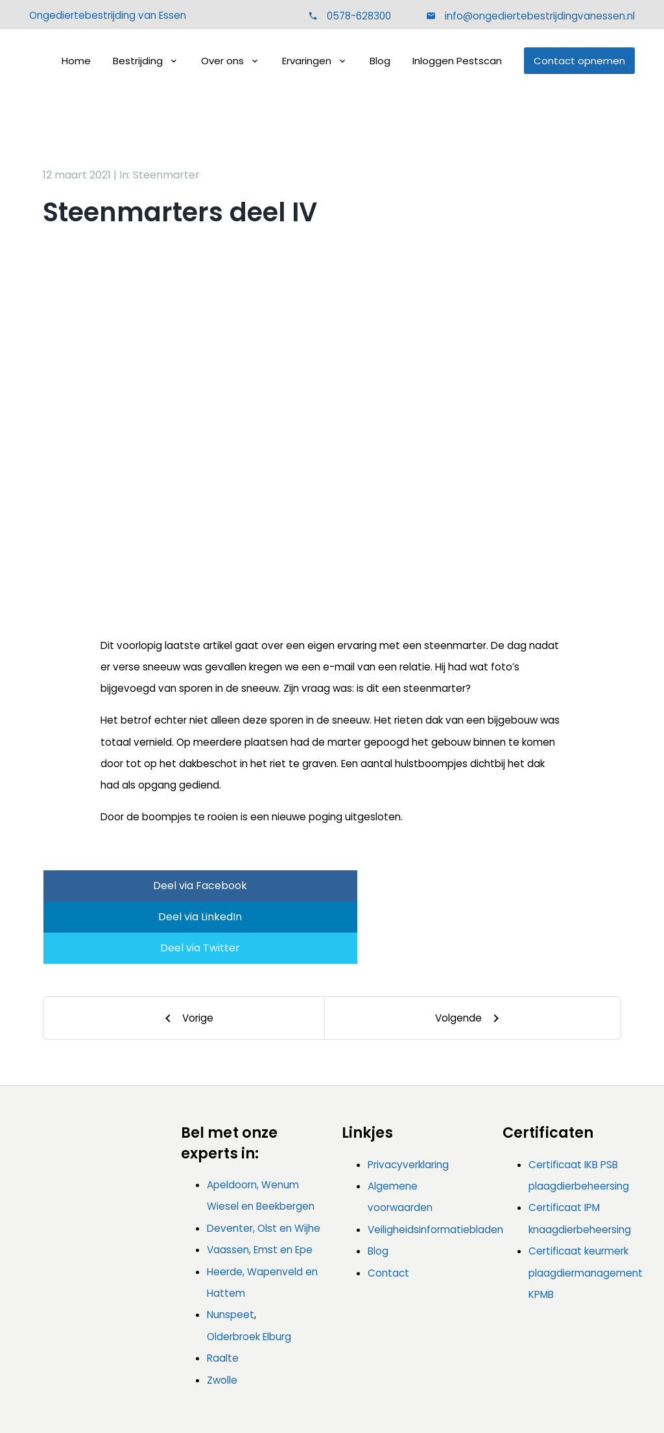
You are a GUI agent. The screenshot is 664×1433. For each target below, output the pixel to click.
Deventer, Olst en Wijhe (263, 1166)
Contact (388, 1211)
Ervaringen (306, 62)
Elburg (277, 1274)
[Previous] (184, 956)
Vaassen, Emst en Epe (260, 1187)
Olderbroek (233, 1274)
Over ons (222, 62)
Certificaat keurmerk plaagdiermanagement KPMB (585, 1210)
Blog (380, 62)
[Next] (473, 956)
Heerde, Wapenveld (255, 1209)
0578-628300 (359, 16)
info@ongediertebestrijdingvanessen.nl (538, 16)
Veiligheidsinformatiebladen (435, 1167)
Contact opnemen (579, 62)
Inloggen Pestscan (457, 62)
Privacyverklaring (408, 1102)
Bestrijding (138, 62)
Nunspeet (230, 1252)
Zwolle (222, 1318)
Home (76, 62)
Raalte (223, 1296)
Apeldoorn (232, 1122)
